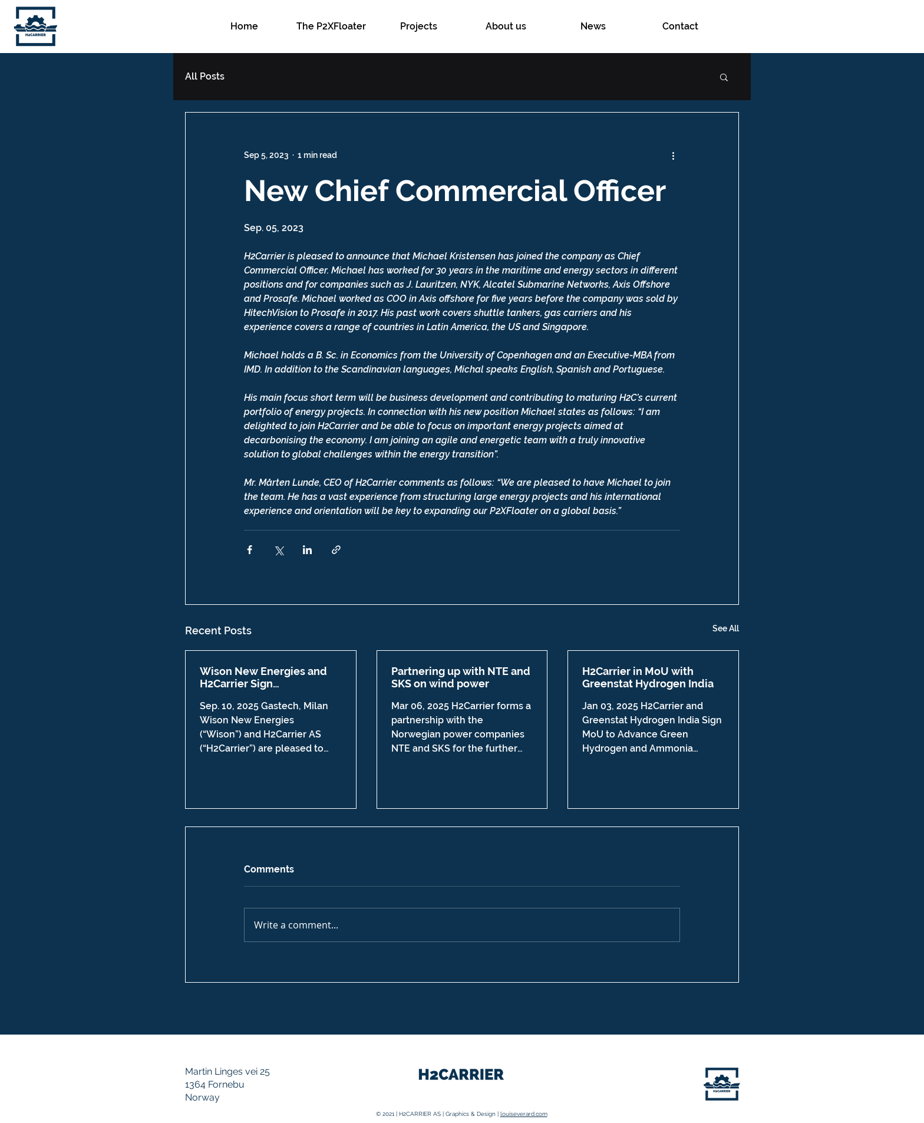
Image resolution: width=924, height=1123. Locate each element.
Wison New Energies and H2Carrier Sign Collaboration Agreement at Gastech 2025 (270, 677)
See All (725, 628)
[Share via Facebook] (249, 549)
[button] (724, 76)
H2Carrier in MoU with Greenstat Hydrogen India (648, 677)
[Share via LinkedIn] (307, 549)
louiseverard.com (523, 1114)
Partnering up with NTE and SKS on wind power (460, 677)
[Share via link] (336, 549)
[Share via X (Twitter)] (278, 549)
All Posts (205, 76)
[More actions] (673, 155)
